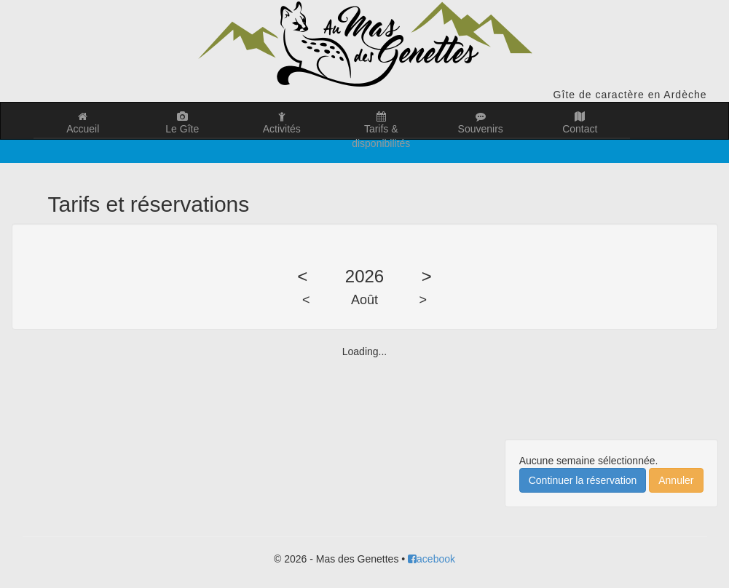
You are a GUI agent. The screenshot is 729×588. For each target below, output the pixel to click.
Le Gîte (182, 123)
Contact (580, 123)
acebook (431, 559)
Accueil (83, 123)
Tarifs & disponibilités (381, 125)
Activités (282, 123)
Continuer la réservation (583, 480)
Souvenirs (481, 123)
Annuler (675, 480)
